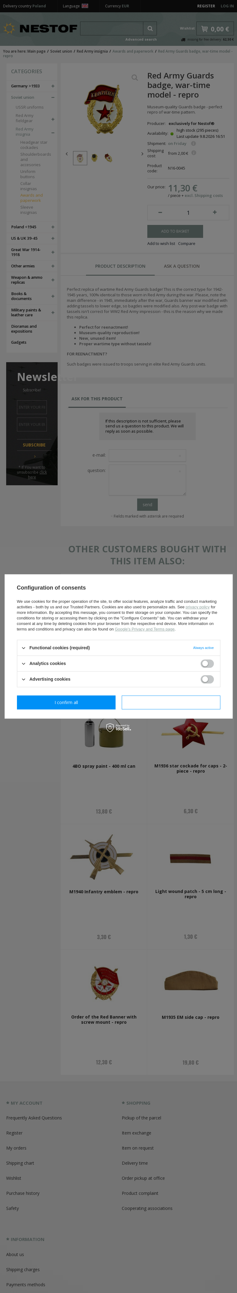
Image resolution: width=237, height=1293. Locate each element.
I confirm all (171, 702)
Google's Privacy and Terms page (144, 629)
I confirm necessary (66, 702)
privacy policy (198, 607)
